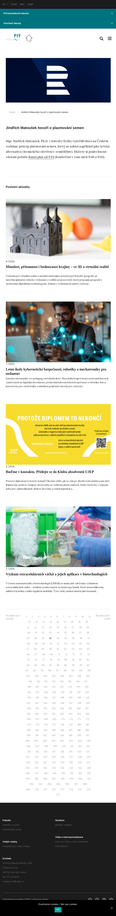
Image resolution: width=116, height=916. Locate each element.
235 (71, 762)
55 (80, 643)
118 (29, 686)
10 (82, 616)
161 (53, 713)
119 (37, 686)
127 (37, 692)
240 (45, 767)
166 (29, 719)
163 (70, 713)
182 (29, 730)
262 (32, 784)
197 (88, 735)
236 (80, 762)
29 (87, 627)
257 (54, 778)
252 (80, 773)
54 (73, 643)
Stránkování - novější (13, 617)
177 (54, 724)
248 (45, 773)
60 (50, 648)
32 (43, 632)
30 (28, 632)
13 (37, 621)
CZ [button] (5, 4)
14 (44, 621)
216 (45, 751)
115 (69, 681)
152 (45, 708)
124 (78, 686)
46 (81, 638)
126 (29, 692)
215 (37, 751)
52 (58, 643)
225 (54, 757)
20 (86, 621)
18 (72, 621)
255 (36, 778)
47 (88, 638)
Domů (12, 112)
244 (80, 767)
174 (29, 724)
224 (45, 757)
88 (58, 665)
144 (45, 703)
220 (79, 751)
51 (51, 643)
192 (45, 735)
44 (65, 638)
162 (62, 713)
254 (28, 778)
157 (87, 708)
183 (37, 730)
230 (28, 762)
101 (89, 670)
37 (80, 632)
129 (54, 692)
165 (87, 713)
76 (36, 659)
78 (51, 659)
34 (58, 632)
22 (35, 627)
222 (28, 757)
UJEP (30, 4)
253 (89, 773)
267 (76, 784)
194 (62, 735)
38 (88, 632)
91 (81, 665)
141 (87, 697)
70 (59, 654)
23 (43, 627)
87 (50, 665)
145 (54, 703)
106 (62, 676)
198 (27, 740)
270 (37, 789)
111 (38, 681)
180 (79, 724)
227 (71, 757)
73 (81, 654)
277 (58, 794)
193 (53, 735)
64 (80, 648)
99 (72, 670)
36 (73, 632)
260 (80, 778)
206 (28, 746)
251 (71, 773)
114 (62, 681)
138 (62, 697)
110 (30, 681)
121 (53, 686)
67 (36, 654)
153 (53, 708)
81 (73, 659)
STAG (14, 4)
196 (79, 735)
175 (37, 724)
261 (89, 778)
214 (29, 751)
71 (66, 654)
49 (36, 643)
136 (46, 697)
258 (62, 778)
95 (42, 670)
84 (28, 665)
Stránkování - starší (103, 617)
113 (53, 681)
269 (28, 789)
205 (89, 740)
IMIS (22, 4)
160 (45, 713)
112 (46, 681)
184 (45, 730)
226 (62, 757)
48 (28, 643)
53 (65, 643)
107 (71, 676)
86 (43, 665)
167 (37, 719)
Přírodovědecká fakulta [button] (58, 13)
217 (54, 751)
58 (35, 648)
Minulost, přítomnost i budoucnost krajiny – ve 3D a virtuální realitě (57, 267)
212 (80, 746)
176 (46, 724)
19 (79, 621)
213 (88, 746)
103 (37, 676)
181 (87, 724)
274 (71, 789)
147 (71, 703)
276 (88, 789)
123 (70, 686)
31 (36, 632)
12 (30, 621)
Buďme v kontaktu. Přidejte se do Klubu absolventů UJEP (50, 472)
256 (45, 778)
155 (70, 708)
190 (28, 735)
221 (87, 751)
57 (28, 648)
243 (71, 767)
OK (58, 909)
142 (28, 703)
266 (67, 784)
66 (28, 654)
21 (28, 627)
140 (79, 697)
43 (58, 638)
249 (54, 773)
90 (73, 665)
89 (65, 665)
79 (58, 659)
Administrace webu (13, 899)
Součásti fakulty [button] (58, 23)
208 (46, 746)
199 (36, 740)
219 (70, 751)
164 (79, 713)
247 (37, 773)
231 (36, 762)
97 (57, 670)
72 (73, 654)
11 (89, 616)
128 (46, 692)
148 (79, 703)
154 (62, 708)
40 (35, 638)
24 (50, 627)
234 (62, 762)
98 (65, 670)
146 (62, 703)
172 (79, 719)
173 (87, 719)
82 (80, 659)
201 (53, 740)
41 (43, 638)
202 (62, 740)
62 (65, 648)
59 (43, 648)
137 (54, 697)
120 (45, 686)
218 (62, 751)
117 (85, 681)
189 (87, 730)
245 (89, 767)
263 (40, 784)
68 (43, 654)
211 (71, 746)
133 (87, 692)
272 (54, 789)
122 (62, 686)
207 (37, 746)
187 (70, 730)
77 (43, 659)
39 (28, 638)
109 (88, 676)
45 (73, 638)
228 (80, 757)
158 (28, 713)
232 (45, 762)
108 (79, 676)
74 (88, 654)
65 (88, 648)
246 (28, 773)
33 (50, 632)
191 (37, 735)
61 (58, 648)
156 (79, 708)
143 (37, 703)
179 (71, 724)
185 (54, 730)
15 (51, 621)
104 (45, 676)
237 (88, 762)
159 (37, 713)
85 (36, 665)
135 (37, 697)
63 (73, 648)
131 (70, 692)
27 (73, 627)
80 (66, 659)
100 (81, 670)
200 (45, 740)
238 (27, 767)
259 (71, 778)
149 (88, 703)
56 (88, 643)
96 (49, 670)
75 (28, 659)
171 (71, 719)
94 (34, 670)
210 (63, 746)
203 (71, 740)
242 (62, 767)
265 (58, 784)
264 (49, 784)
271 (45, 789)
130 (62, 692)
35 (65, 632)
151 (37, 708)
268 (85, 784)
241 (53, 767)
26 (65, 627)
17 (65, 621)
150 (29, 708)
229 (88, 757)
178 (62, 724)
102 (28, 676)
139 (71, 697)
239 (36, 767)
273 (62, 789)
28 (80, 627)
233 (53, 762)
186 (62, 730)
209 (55, 746)
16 (58, 621)
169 (54, 719)
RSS (28, 899)
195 (71, 735)
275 (80, 789)
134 (29, 697)
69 (51, 654)
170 (63, 719)
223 (36, 757)
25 (58, 627)
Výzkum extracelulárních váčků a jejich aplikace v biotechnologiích (56, 574)
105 (54, 676)
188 (79, 730)
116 (78, 681)
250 (63, 773)
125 (87, 686)
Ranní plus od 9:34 (41, 157)
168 (46, 719)
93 (27, 670)
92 (88, 665)
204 (80, 740)
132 (79, 692)
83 (88, 659)
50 (43, 643)
